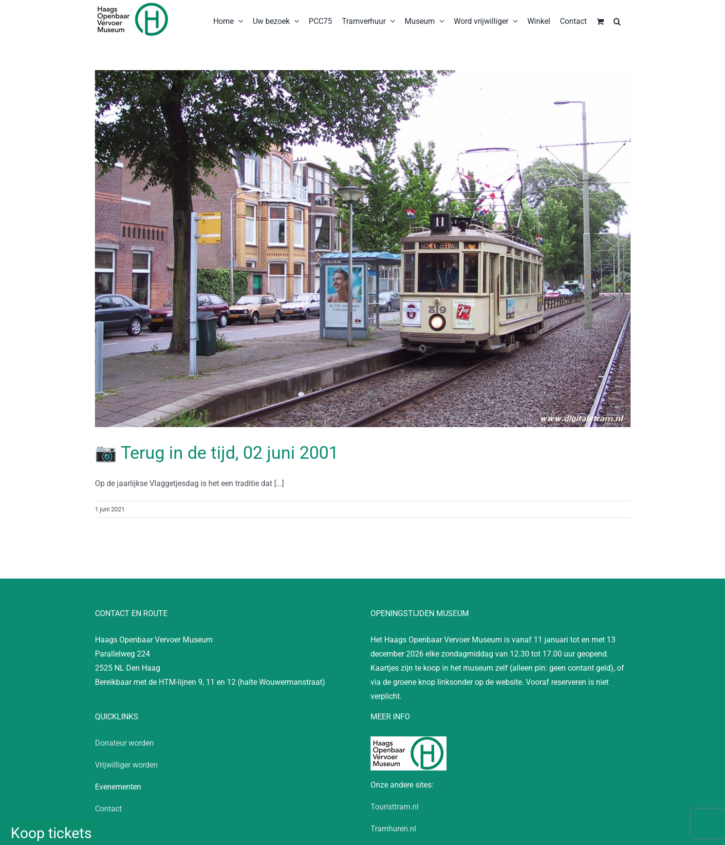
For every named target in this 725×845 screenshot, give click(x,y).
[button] (617, 20)
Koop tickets (51, 833)
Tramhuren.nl (393, 828)
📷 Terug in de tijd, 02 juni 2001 (216, 453)
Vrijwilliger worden (126, 765)
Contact (108, 808)
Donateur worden (124, 743)
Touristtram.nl (395, 806)
